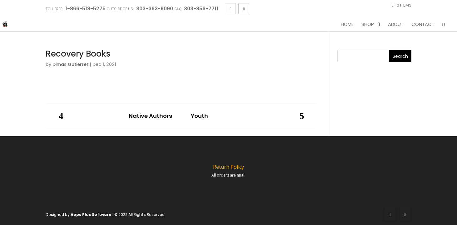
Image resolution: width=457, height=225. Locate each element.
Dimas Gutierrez (70, 64)
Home (347, 25)
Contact (423, 25)
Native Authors (150, 116)
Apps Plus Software (91, 214)
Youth (199, 116)
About (396, 25)
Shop (367, 25)
